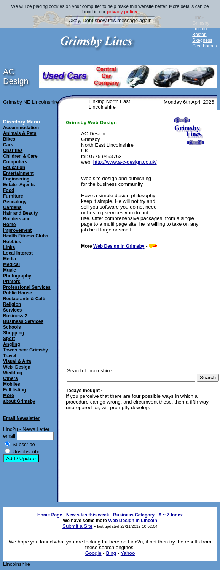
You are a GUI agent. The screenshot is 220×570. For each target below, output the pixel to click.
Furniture (13, 196)
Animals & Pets (19, 133)
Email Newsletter (21, 418)
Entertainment (18, 173)
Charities (12, 150)
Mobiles (11, 384)
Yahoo (128, 553)
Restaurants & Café (24, 298)
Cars (8, 144)
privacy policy (122, 11)
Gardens (12, 207)
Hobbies (12, 241)
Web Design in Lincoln (132, 520)
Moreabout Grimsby (19, 398)
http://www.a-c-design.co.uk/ (125, 162)
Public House (17, 293)
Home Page (49, 515)
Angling (11, 344)
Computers (15, 162)
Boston (199, 34)
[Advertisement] (186, 189)
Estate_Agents (19, 184)
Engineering (16, 179)
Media (9, 258)
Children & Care (20, 156)
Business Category (134, 515)
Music (9, 270)
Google (93, 553)
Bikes (9, 139)
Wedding (12, 372)
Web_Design (16, 367)
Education (14, 167)
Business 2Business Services (23, 318)
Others (10, 378)
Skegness (202, 40)
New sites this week (87, 515)
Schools (12, 327)
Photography (17, 276)
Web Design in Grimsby (118, 246)
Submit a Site (77, 526)
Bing (111, 553)
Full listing (14, 390)
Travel (9, 355)
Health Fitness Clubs (25, 236)
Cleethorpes (204, 46)
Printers (11, 281)
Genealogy (14, 201)
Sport (9, 338)
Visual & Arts (17, 361)
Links (9, 247)
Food (8, 190)
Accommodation (21, 127)
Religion (12, 304)
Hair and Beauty (20, 213)
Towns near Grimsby (25, 350)
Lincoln (199, 29)
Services (12, 310)
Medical (11, 264)
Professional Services (27, 287)
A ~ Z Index (170, 515)
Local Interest (18, 253)
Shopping (13, 333)
